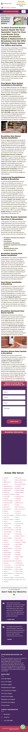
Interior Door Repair (7, 696)
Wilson (17, 575)
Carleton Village (19, 490)
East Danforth (7, 509)
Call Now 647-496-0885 (11, 11)
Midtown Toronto (20, 536)
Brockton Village (19, 488)
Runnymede (7, 556)
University (18, 567)
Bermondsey (18, 482)
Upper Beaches (8, 569)
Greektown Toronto (20, 515)
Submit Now (14, 421)
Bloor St (6, 484)
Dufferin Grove (19, 502)
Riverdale (17, 552)
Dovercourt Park (8, 502)
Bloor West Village (20, 484)
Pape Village (18, 544)
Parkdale (6, 546)
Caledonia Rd (7, 490)
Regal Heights (7, 552)
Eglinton (6, 511)
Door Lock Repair (6, 681)
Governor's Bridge (8, 515)
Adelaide (6, 478)
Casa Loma (6, 492)
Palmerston (7, 544)
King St (5, 521)
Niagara (6, 540)
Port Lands (18, 548)
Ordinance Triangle (20, 542)
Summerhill (18, 561)
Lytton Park (7, 534)
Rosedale (17, 554)
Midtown (6, 536)
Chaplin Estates (19, 492)
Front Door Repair (6, 693)
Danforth (6, 498)
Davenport (18, 498)
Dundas (17, 505)
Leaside (6, 525)
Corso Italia (7, 496)
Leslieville (18, 525)
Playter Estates (8, 548)
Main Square (18, 534)
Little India (18, 527)
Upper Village (19, 569)
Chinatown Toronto (9, 494)
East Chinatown (19, 507)
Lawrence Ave (7, 523)
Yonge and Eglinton (9, 579)
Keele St (17, 519)
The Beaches (18, 563)
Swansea (6, 563)
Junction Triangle (8, 519)
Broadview (18, 486)
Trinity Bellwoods (8, 567)
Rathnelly (17, 550)
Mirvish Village (7, 538)
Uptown (6, 571)
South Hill (6, 559)
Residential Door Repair (8, 687)
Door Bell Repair (6, 678)
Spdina (17, 559)
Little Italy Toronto (9, 529)
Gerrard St (18, 513)
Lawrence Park (19, 523)
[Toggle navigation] (24, 11)
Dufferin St (6, 505)
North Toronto (19, 540)
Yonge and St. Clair (20, 579)
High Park (6, 517)
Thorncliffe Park (19, 565)
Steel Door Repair (6, 684)
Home (2, 14)
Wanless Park (19, 573)
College (17, 494)
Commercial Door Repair (8, 690)
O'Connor (6, 542)
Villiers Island (18, 571)
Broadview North (8, 488)
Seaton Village (19, 556)
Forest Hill (18, 511)
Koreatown (18, 521)
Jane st (17, 517)
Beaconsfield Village (20, 480)
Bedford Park (7, 482)
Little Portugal (7, 532)
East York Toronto (20, 509)
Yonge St (6, 581)
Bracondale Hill (8, 486)
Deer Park (18, 500)
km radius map (14, 449)
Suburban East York (9, 561)
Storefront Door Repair (8, 702)
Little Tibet (18, 532)
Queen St (6, 550)
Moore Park (18, 538)
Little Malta (18, 529)
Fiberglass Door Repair (8, 699)
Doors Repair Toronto (18, 728)
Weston (6, 575)
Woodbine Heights (9, 577)
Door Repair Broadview (10, 14)
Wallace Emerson (8, 573)
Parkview (17, 546)
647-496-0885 (8, 720)
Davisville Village (8, 500)
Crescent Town (19, 496)
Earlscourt (6, 507)
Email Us (6, 717)
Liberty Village (7, 527)
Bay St (5, 480)
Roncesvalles (7, 554)
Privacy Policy (5, 705)
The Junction (7, 565)
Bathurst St (18, 478)
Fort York (6, 513)
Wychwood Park (19, 577)
